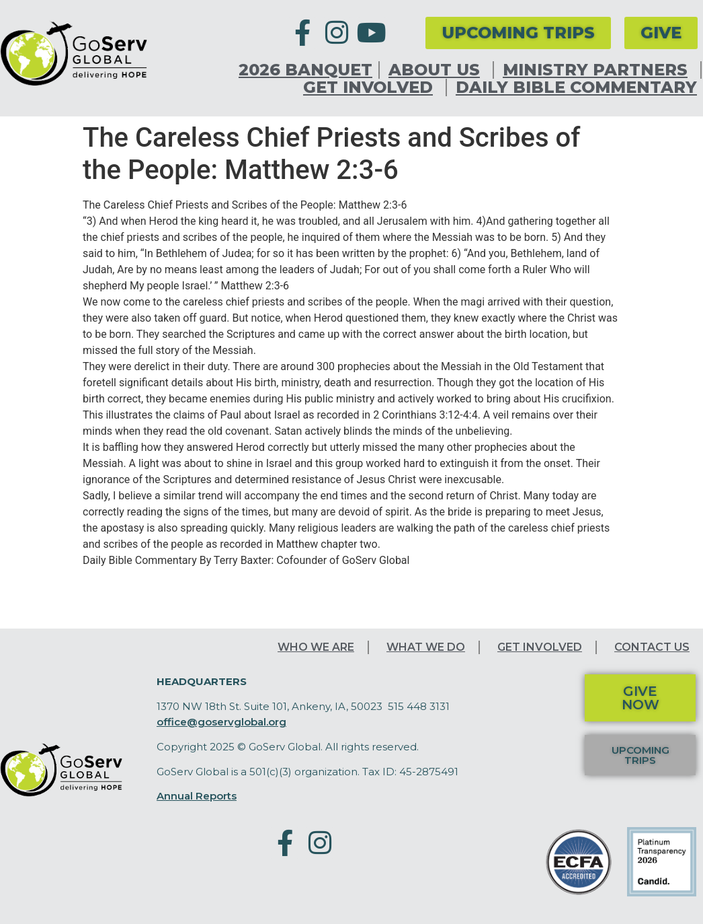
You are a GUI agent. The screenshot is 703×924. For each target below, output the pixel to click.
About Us (437, 70)
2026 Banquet (305, 70)
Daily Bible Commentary (576, 87)
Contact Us (652, 647)
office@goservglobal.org (221, 721)
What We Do (425, 647)
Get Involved (371, 87)
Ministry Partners (598, 70)
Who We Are (316, 647)
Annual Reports (197, 795)
